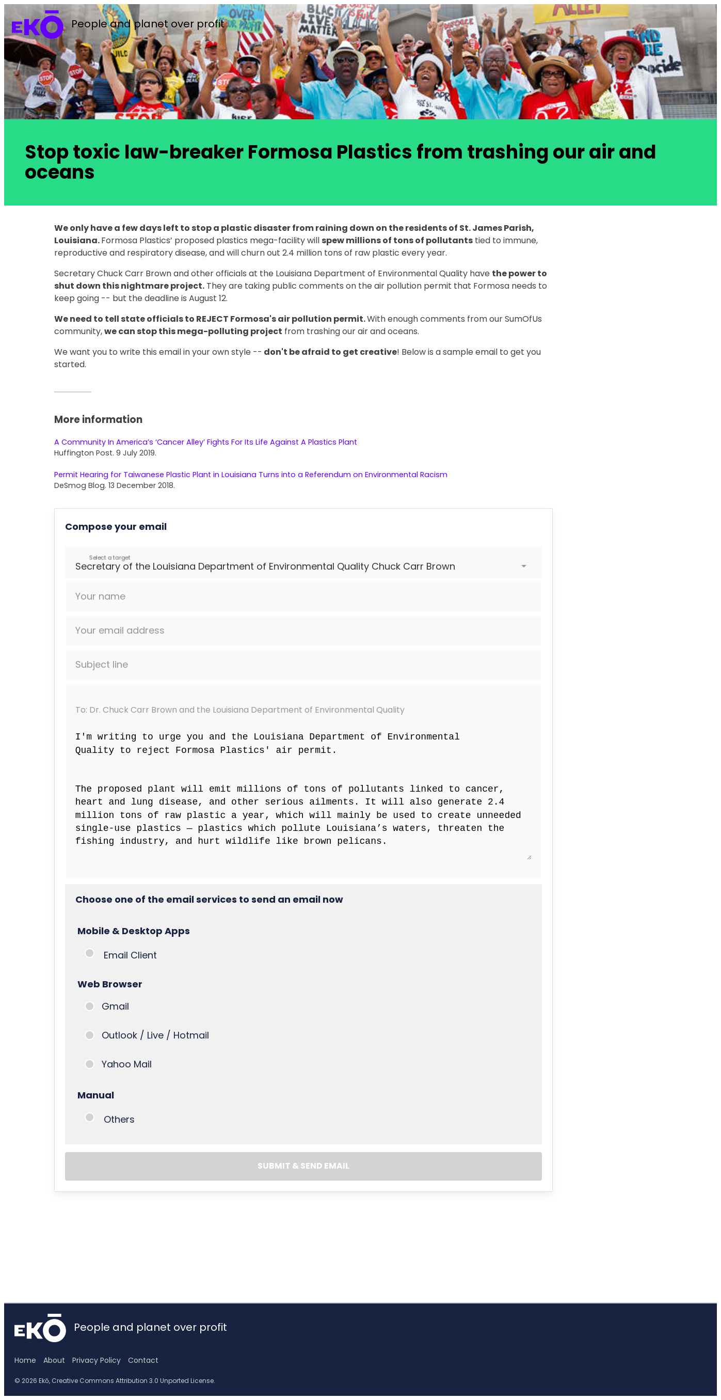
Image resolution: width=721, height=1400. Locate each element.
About (54, 1360)
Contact (143, 1360)
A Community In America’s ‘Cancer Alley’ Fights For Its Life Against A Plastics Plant (205, 442)
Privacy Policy (96, 1360)
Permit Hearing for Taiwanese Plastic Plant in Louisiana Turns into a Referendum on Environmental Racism (250, 474)
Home (25, 1360)
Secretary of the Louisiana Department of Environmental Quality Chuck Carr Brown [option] (265, 566)
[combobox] (76, 566)
